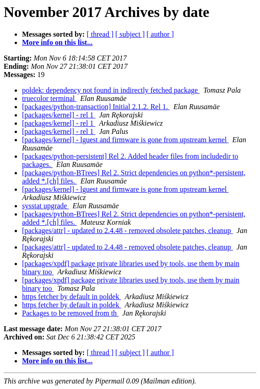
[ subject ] (130, 34)
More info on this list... (57, 42)
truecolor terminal (49, 98)
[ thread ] (100, 34)
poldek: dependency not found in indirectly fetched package (110, 90)
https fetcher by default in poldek (71, 296)
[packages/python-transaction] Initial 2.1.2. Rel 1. (96, 107)
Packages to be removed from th (70, 313)
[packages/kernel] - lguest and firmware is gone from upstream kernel (125, 140)
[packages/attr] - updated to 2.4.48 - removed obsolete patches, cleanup (127, 230)
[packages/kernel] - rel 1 (58, 115)
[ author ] (160, 34)
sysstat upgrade (45, 206)
